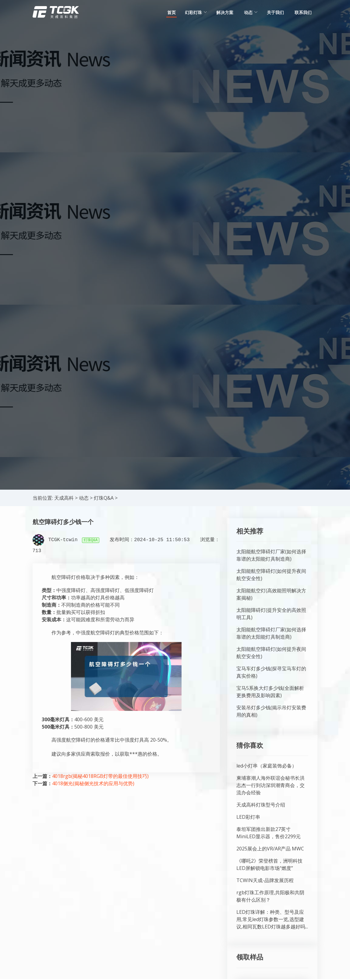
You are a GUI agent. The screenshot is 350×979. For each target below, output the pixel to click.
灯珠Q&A (104, 498)
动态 (84, 498)
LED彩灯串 (248, 817)
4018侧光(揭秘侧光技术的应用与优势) (93, 783)
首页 (171, 12)
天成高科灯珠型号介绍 (260, 804)
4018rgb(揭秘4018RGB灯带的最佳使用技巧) (100, 776)
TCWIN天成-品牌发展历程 (265, 880)
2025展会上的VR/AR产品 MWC (270, 848)
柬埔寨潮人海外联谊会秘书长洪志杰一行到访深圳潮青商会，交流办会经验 (270, 785)
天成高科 (64, 498)
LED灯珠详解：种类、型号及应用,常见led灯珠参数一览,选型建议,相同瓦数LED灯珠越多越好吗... (272, 919)
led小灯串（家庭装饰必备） (266, 765)
